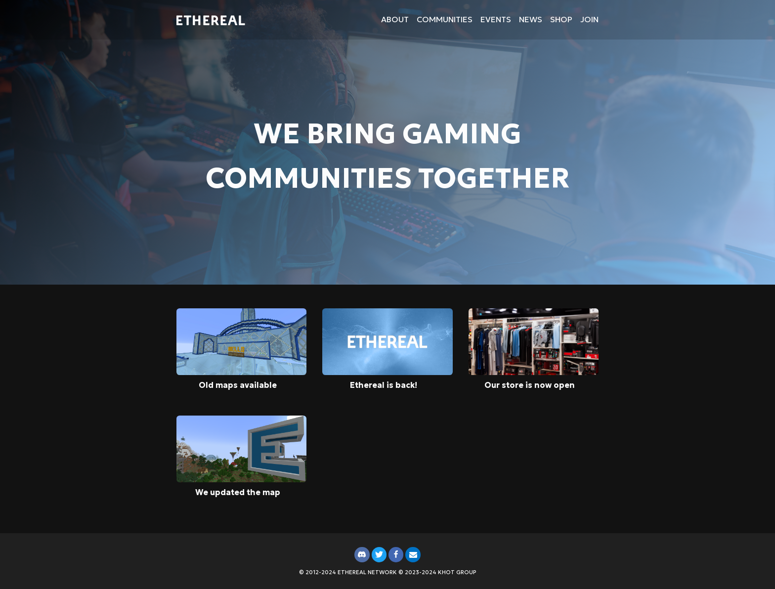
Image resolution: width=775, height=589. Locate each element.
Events (495, 19)
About (395, 19)
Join (589, 19)
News (530, 19)
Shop (561, 19)
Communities (445, 19)
